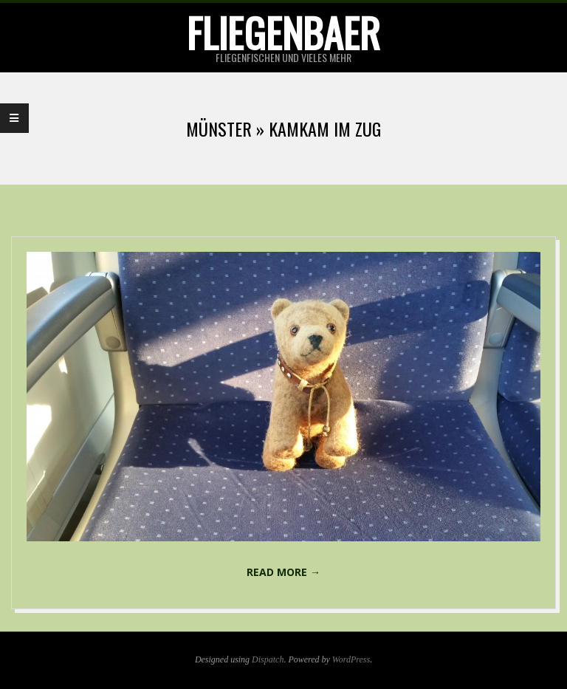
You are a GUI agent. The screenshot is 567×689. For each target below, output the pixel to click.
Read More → (283, 572)
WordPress (351, 659)
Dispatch (268, 659)
